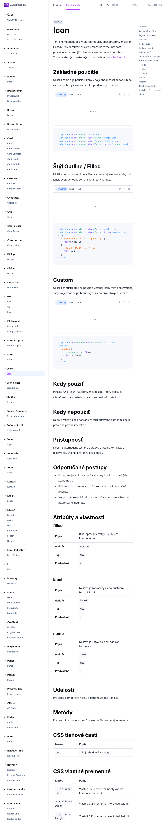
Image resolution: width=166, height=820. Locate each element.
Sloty (141, 94)
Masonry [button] (12, 578)
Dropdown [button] (13, 282)
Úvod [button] (10, 14)
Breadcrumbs (14, 101)
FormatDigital (14, 345)
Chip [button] (9, 211)
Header (11, 540)
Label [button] (10, 495)
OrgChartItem (14, 632)
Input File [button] (12, 453)
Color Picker (13, 231)
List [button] (9, 564)
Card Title (12, 169)
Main (9, 525)
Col (8, 306)
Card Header (13, 158)
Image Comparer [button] (17, 411)
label (144, 69)
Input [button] (10, 439)
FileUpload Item (15, 331)
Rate (9, 741)
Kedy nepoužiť (146, 48)
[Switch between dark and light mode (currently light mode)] (149, 5)
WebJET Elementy (15, 20)
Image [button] (11, 396)
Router (10, 808)
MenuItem (12, 607)
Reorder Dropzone (16, 775)
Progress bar (13, 694)
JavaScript (61, 94)
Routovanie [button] (14, 803)
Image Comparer (15, 416)
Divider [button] (11, 268)
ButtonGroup (13, 129)
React (71, 94)
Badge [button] (11, 76)
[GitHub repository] (160, 4)
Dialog (10, 259)
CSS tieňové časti (147, 86)
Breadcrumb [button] (14, 90)
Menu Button (13, 602)
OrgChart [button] (12, 622)
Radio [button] (10, 717)
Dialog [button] (11, 254)
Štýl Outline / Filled (148, 35)
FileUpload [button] (13, 321)
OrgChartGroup (15, 637)
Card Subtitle (13, 164)
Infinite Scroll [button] (15, 425)
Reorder (11, 769)
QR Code (11, 708)
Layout (10, 514)
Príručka (57, 4)
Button (10, 115)
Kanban (11, 486)
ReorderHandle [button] (16, 789)
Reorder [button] (12, 764)
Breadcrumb (13, 95)
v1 (101, 5)
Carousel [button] (12, 178)
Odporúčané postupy (149, 56)
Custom (143, 39)
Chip (9, 216)
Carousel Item (14, 188)
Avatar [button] (11, 62)
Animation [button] (13, 48)
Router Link (13, 813)
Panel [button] (10, 660)
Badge (10, 81)
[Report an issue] (129, 94)
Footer (10, 535)
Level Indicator (14, 555)
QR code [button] (12, 703)
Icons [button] (10, 368)
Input (10, 444)
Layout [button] (11, 509)
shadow (58, 22)
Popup (10, 679)
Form (9, 359)
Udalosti (143, 77)
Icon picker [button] (13, 382)
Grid (9, 301)
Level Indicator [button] (15, 549)
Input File (12, 458)
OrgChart (12, 627)
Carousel (11, 183)
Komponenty (73, 4)
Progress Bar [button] (14, 688)
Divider (10, 273)
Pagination (12, 651)
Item (9, 472)
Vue (79, 94)
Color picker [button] (14, 225)
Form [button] (10, 354)
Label (10, 500)
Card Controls (14, 153)
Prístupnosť (144, 52)
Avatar (10, 67)
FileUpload (12, 326)
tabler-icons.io (118, 57)
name (144, 73)
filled (144, 64)
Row (9, 312)
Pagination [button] (13, 646)
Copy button (13, 245)
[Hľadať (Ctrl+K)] (122, 5)
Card (9, 143)
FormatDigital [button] (15, 340)
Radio (10, 722)
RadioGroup (13, 727)
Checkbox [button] (13, 197)
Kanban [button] (11, 481)
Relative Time (14, 755)
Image (10, 402)
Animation (12, 53)
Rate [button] (10, 736)
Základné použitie (147, 31)
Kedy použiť (144, 44)
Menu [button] (10, 592)
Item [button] (10, 467)
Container (12, 530)
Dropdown (12, 287)
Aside (10, 520)
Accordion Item (14, 39)
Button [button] (11, 110)
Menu (10, 597)
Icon (9, 373)
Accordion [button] (13, 29)
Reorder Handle (15, 794)
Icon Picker (12, 387)
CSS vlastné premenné (150, 90)
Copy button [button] (14, 240)
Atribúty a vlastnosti (149, 60)
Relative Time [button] (15, 750)
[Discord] (155, 4)
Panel (10, 665)
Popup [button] (11, 674)
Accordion (12, 34)
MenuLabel (12, 613)
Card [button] (10, 138)
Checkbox (12, 202)
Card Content (13, 148)
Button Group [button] (15, 124)
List (9, 569)
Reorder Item (13, 780)
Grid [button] (9, 296)
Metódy (143, 81)
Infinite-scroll (13, 430)
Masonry (11, 583)
